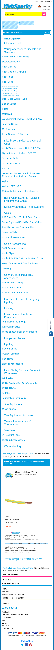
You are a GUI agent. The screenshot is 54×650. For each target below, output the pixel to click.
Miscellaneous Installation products (19, 331)
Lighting (8, 344)
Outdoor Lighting (10, 353)
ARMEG (6, 393)
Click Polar (7, 77)
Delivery (22, 23)
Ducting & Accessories (13, 440)
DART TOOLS (9, 388)
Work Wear (7, 378)
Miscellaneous (9, 409)
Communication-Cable (13, 237)
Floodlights (7, 358)
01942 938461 (9, 607)
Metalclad (7, 114)
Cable (7, 212)
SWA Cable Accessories (14, 248)
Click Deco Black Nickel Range (10, 91)
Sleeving (6, 268)
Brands (5, 27)
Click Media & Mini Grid (14, 71)
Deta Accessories (11, 61)
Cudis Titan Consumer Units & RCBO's (21, 148)
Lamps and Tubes (14, 338)
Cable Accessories (15, 243)
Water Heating (12, 446)
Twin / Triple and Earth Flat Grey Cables (22, 222)
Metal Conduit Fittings (13, 282)
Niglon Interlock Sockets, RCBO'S (19, 153)
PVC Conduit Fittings (12, 287)
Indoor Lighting (9, 348)
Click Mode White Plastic (14, 99)
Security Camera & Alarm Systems (24, 206)
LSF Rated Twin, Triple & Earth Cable (21, 217)
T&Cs (36, 1)
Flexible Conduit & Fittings (15, 292)
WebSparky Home (9, 454)
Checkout (46, 9)
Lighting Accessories (12, 364)
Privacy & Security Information (14, 594)
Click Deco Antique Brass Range (10, 86)
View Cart (46, 6)
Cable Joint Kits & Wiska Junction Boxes (22, 258)
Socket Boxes (9, 104)
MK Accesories (9, 129)
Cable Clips (8, 253)
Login (41, 1)
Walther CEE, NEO (11, 186)
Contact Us (48, 1)
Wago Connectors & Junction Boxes (20, 263)
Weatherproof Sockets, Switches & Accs (22, 119)
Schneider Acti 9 (10, 158)
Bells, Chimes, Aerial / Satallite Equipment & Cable (22, 199)
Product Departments (12, 39)
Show (47, 32)
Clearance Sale (13, 43)
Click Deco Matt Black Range (9, 88)
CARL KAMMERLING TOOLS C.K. (19, 383)
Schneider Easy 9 (11, 163)
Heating (8, 308)
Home (5, 23)
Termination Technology (14, 321)
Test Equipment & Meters (18, 415)
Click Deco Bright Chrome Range (10, 95)
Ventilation (10, 430)
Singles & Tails (9, 232)
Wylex (5, 181)
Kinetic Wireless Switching (15, 56)
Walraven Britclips (11, 326)
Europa (5, 168)
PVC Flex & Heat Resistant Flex (18, 227)
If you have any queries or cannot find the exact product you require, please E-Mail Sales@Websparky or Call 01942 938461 (24, 559)
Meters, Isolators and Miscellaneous (20, 191)
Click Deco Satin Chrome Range (10, 93)
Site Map (6, 592)
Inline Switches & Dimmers (15, 134)
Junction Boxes (10, 124)
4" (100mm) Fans (11, 435)
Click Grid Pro (9, 66)
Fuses (5, 109)
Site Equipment (13, 404)
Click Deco (7, 82)
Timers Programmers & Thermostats (17, 423)
